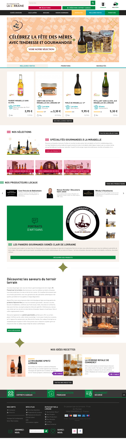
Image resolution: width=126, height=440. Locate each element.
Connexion (11, 412)
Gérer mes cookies (12, 423)
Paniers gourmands (62, 12)
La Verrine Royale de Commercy (97, 363)
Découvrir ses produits (63, 259)
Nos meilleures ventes (63, 122)
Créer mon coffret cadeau (79, 8)
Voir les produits (53, 152)
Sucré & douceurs (16, 12)
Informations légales (32, 424)
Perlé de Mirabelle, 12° (75, 104)
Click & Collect (30, 419)
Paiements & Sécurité (33, 417)
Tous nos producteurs (115, 185)
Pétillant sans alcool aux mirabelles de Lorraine (105, 103)
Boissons (46, 12)
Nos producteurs (51, 419)
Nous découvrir (14, 332)
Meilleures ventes (95, 12)
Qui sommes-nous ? (52, 414)
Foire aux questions (33, 412)
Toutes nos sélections (108, 134)
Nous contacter (50, 426)
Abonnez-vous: (15, 433)
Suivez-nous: (57, 433)
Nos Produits (50, 416)
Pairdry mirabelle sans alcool (18, 103)
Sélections (45, 8)
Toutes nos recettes (63, 384)
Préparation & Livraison (34, 414)
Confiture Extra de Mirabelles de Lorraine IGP (48, 103)
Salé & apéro (32, 12)
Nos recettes (50, 421)
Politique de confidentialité (15, 420)
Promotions (112, 12)
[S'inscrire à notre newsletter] (46, 433)
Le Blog (48, 424)
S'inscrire (11, 414)
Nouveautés (79, 12)
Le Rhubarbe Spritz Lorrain (39, 363)
